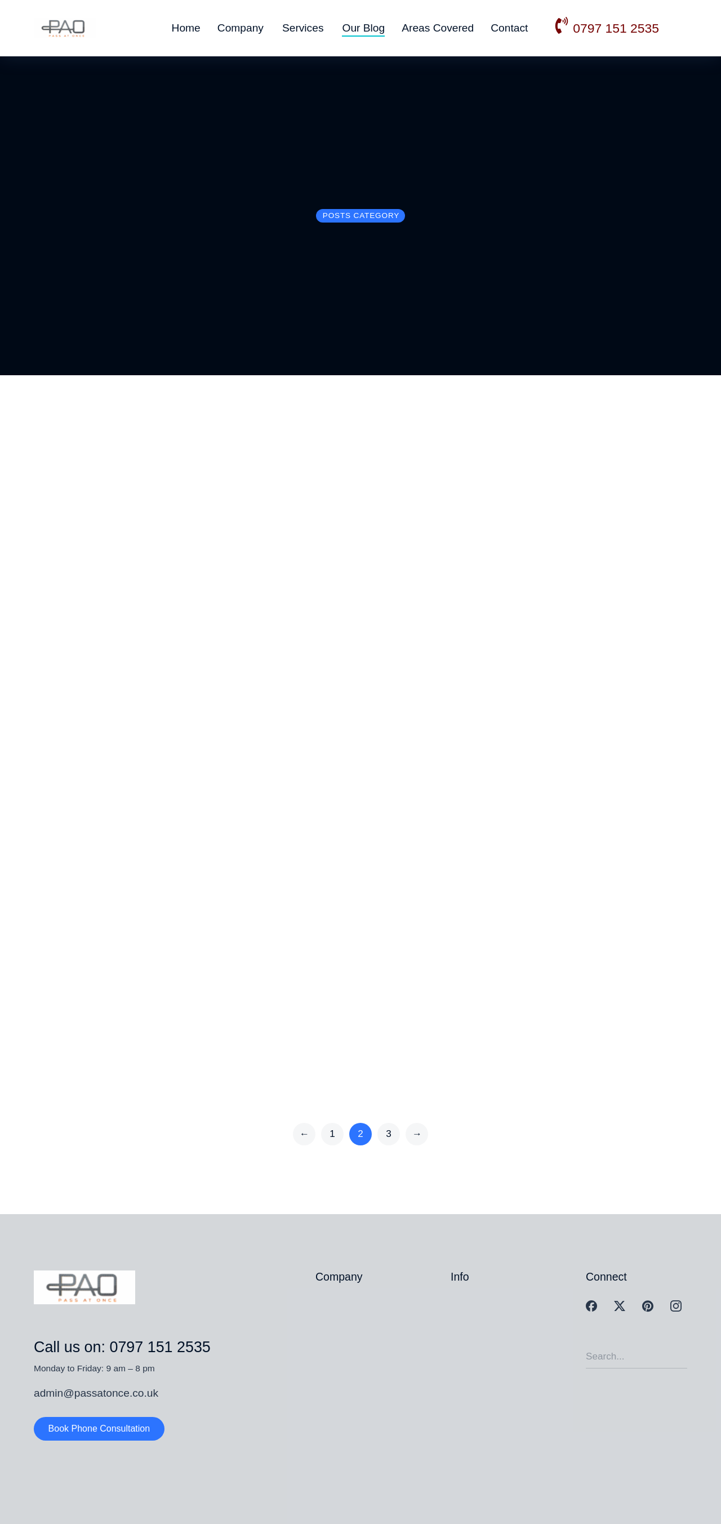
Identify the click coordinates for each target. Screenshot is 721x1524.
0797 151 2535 (616, 28)
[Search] (678, 1356)
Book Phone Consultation (99, 1428)
